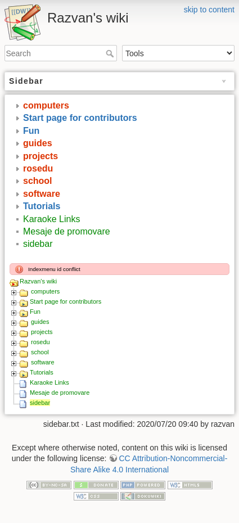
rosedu (38, 168)
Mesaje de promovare (66, 231)
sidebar (37, 244)
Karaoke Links (51, 219)
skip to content (209, 9)
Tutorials (41, 206)
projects (40, 156)
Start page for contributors (80, 118)
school (37, 181)
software (41, 194)
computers (46, 105)
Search (111, 53)
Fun (31, 131)
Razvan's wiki (38, 281)
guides (37, 143)
